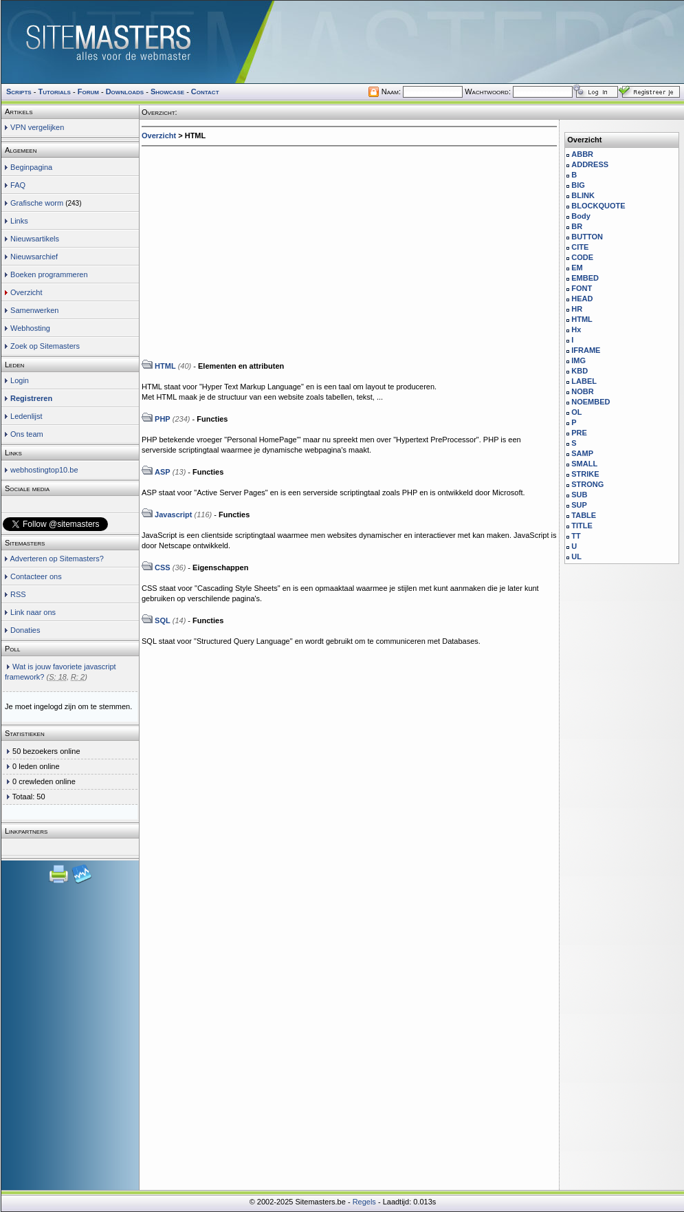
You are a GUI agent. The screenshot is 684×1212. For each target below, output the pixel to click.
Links (19, 221)
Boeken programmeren (49, 274)
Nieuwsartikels (34, 239)
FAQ (17, 185)
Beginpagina (31, 167)
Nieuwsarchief (34, 256)
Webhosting (30, 328)
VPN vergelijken (37, 127)
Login (19, 380)
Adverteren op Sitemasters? (56, 558)
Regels (364, 1202)
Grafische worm (36, 203)
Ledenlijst (26, 416)
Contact (205, 91)
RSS (18, 594)
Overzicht (26, 292)
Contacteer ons (36, 576)
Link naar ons (33, 612)
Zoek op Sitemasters (45, 346)
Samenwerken (34, 310)
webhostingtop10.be (44, 470)
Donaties (25, 630)
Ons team (26, 434)
